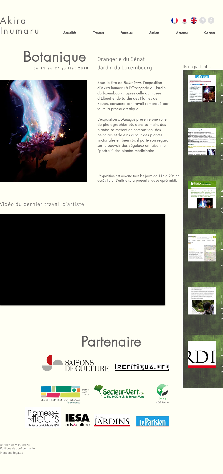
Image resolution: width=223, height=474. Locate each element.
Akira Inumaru (20, 25)
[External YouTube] (82, 259)
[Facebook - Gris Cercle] (211, 20)
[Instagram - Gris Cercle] (202, 20)
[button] (98, 32)
